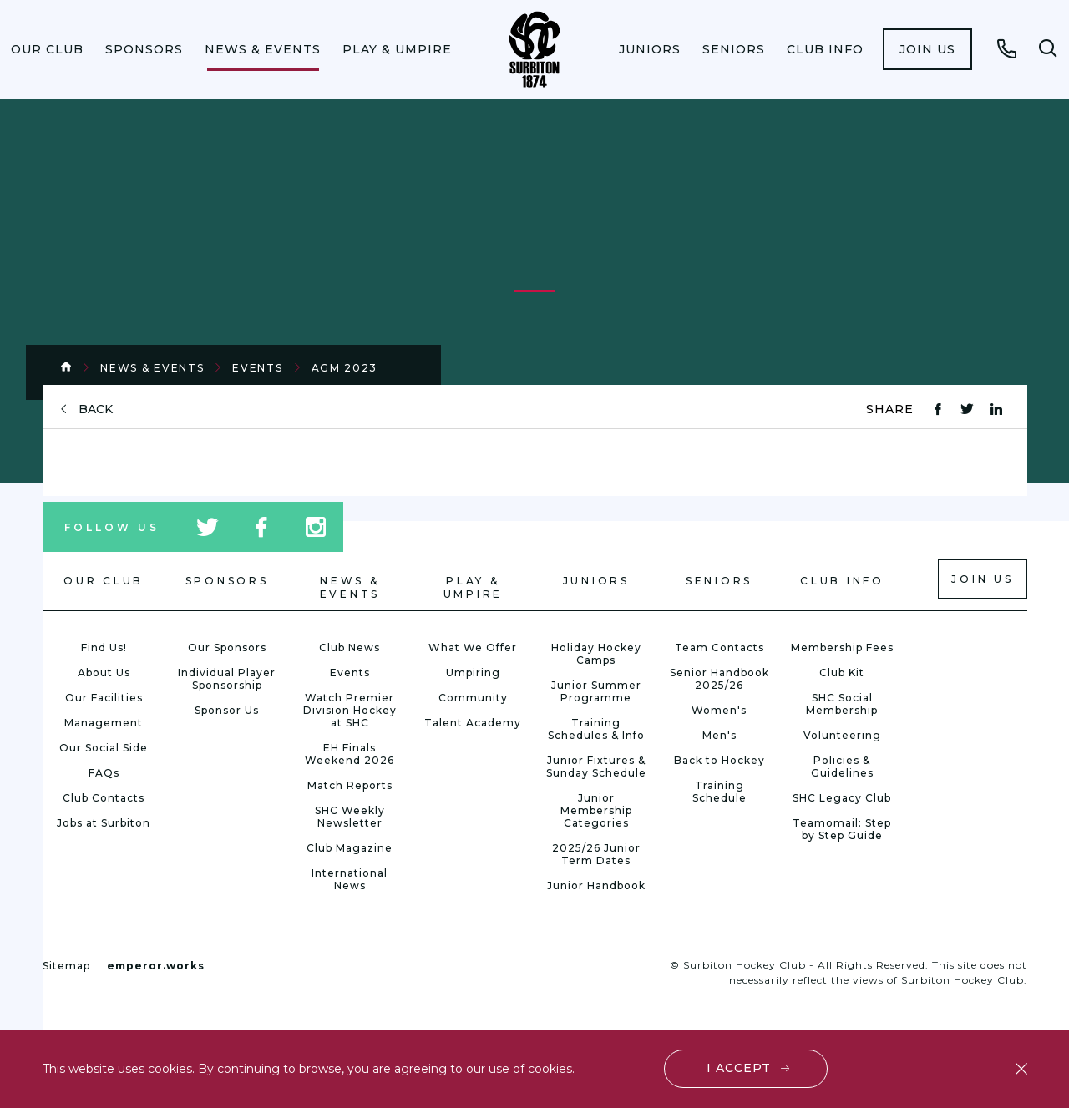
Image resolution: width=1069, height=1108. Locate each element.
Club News (349, 647)
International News (350, 879)
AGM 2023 (345, 368)
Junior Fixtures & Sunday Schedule (596, 766)
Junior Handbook (596, 885)
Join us (927, 49)
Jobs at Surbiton (103, 823)
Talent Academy (472, 722)
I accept (739, 1067)
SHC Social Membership (842, 703)
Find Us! (104, 647)
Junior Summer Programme (596, 691)
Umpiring (473, 672)
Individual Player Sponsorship (227, 678)
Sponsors (144, 49)
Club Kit (841, 672)
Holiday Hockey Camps (596, 653)
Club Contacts (103, 798)
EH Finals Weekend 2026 (349, 753)
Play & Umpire (397, 49)
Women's (719, 710)
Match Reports (350, 785)
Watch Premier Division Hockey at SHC (350, 710)
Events (257, 368)
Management (103, 722)
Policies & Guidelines (842, 766)
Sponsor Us (227, 710)
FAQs (104, 772)
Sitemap (66, 965)
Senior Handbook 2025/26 (719, 678)
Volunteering (842, 735)
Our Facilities (104, 697)
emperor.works (156, 965)
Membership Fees (842, 647)
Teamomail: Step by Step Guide (842, 829)
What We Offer (472, 647)
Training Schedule (719, 791)
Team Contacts (719, 647)
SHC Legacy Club (842, 798)
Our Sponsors (227, 647)
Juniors (650, 49)
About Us (104, 672)
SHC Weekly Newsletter (350, 816)
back (96, 409)
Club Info (825, 49)
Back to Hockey (719, 760)
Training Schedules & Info (596, 728)
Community (473, 697)
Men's (719, 735)
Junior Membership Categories (596, 810)
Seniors (733, 49)
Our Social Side (103, 747)
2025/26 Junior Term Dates (596, 854)
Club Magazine (350, 848)
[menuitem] (47, 49)
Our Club (47, 49)
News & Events (263, 49)
